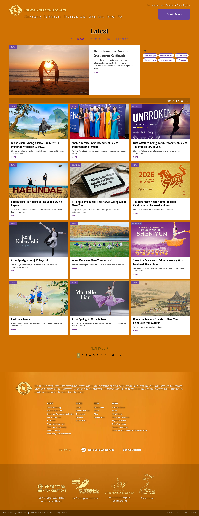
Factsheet (51, 421)
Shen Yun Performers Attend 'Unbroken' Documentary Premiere (95, 144)
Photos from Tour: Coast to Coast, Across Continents (110, 53)
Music (114, 411)
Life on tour (182, 60)
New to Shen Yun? (55, 411)
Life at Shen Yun (54, 417)
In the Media (81, 421)
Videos (92, 17)
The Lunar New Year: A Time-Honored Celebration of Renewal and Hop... (154, 203)
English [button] (186, 5)
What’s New (99, 407)
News (74, 106)
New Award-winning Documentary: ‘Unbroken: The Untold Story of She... (160, 144)
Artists (83, 17)
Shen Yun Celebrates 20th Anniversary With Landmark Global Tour (158, 262)
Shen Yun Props (119, 424)
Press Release (136, 106)
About (50, 403)
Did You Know (181, 55)
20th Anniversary (32, 17)
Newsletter (155, 5)
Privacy (185, 513)
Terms (178, 513)
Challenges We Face (56, 424)
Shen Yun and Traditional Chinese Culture (129, 430)
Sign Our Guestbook (132, 449)
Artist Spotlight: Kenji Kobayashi (29, 260)
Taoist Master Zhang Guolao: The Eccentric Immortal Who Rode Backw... (35, 144)
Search (178, 5)
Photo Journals (150, 60)
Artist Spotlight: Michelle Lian (89, 319)
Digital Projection (119, 421)
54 (112, 355)
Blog (96, 414)
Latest (101, 17)
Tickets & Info (174, 14)
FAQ (120, 17)
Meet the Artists (53, 430)
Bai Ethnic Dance (20, 319)
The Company (71, 17)
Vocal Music (117, 414)
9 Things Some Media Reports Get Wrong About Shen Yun (99, 203)
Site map (193, 513)
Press (148, 5)
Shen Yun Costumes (120, 417)
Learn (162, 5)
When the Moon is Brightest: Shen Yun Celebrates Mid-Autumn (155, 321)
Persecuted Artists (166, 60)
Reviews (111, 17)
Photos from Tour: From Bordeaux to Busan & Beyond (37, 203)
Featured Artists (166, 55)
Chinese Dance (118, 407)
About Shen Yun (82, 411)
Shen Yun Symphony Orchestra (60, 414)
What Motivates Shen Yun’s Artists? (92, 260)
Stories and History (120, 427)
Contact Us (169, 5)
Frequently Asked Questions (59, 434)
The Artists (80, 414)
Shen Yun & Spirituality (56, 427)
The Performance (52, 17)
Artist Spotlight (150, 55)
